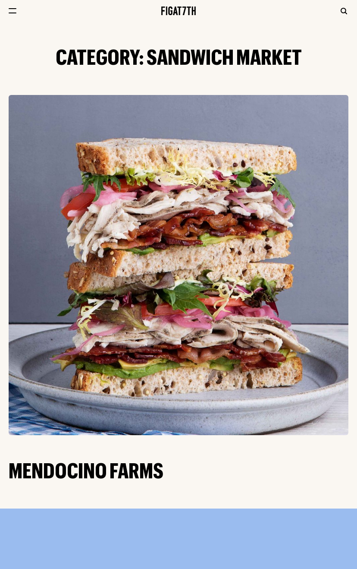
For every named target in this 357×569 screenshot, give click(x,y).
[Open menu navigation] (12, 11)
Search (344, 11)
